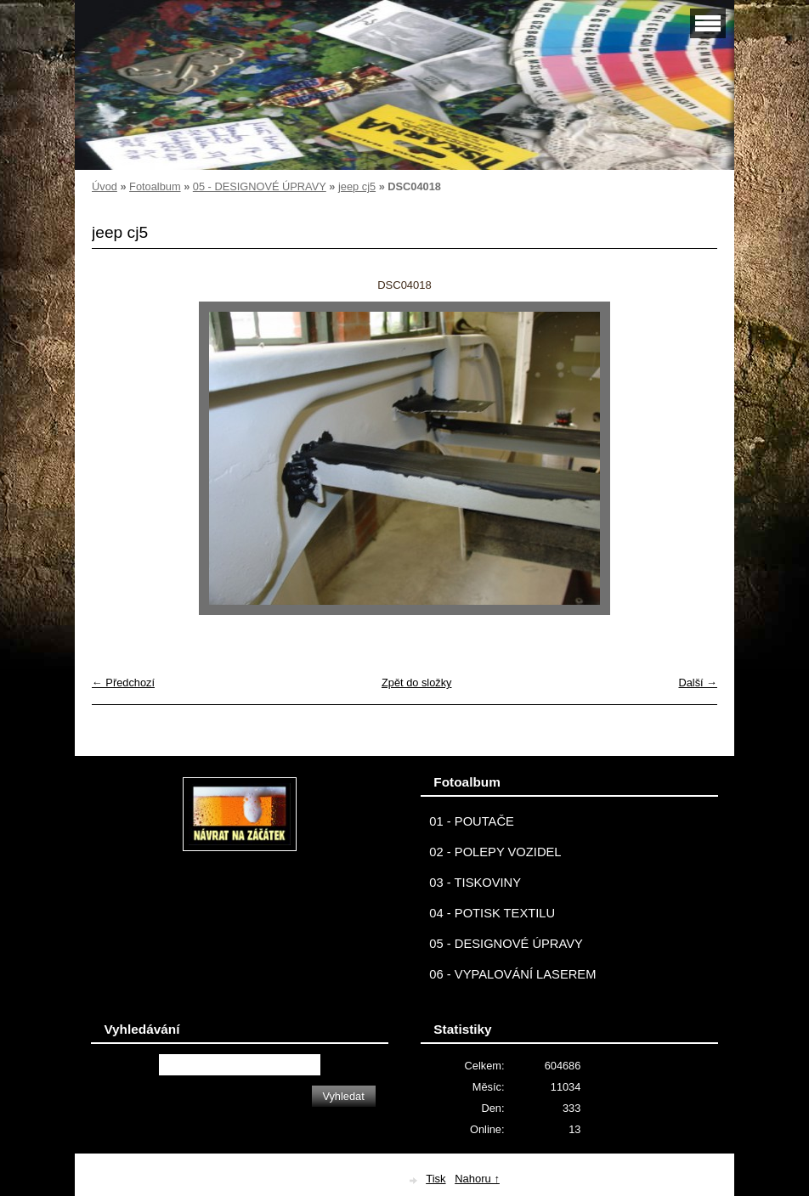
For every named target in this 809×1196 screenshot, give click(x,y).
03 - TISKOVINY (475, 882)
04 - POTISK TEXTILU (492, 913)
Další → (697, 682)
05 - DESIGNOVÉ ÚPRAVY (259, 186)
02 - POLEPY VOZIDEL (495, 852)
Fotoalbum (154, 186)
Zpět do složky (417, 682)
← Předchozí (123, 682)
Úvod (104, 186)
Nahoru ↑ (477, 1178)
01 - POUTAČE (471, 821)
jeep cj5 (357, 186)
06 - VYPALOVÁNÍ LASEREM (512, 974)
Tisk (435, 1178)
